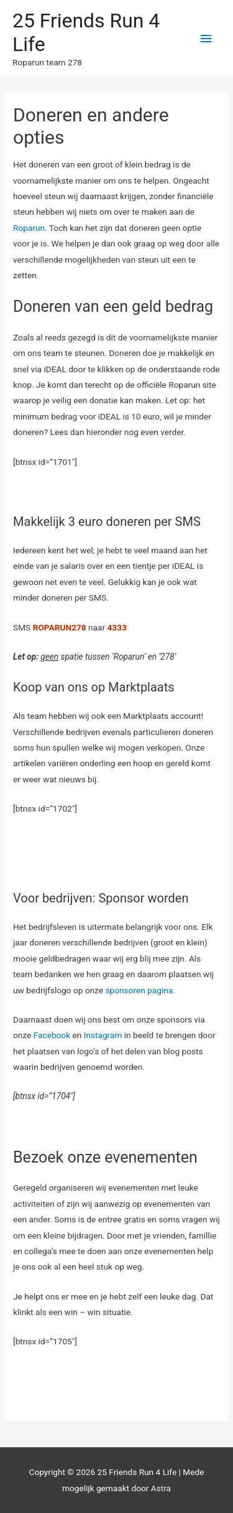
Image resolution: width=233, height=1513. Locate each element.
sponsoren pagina (139, 990)
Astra (161, 1488)
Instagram (103, 1035)
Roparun (29, 228)
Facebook (52, 1035)
